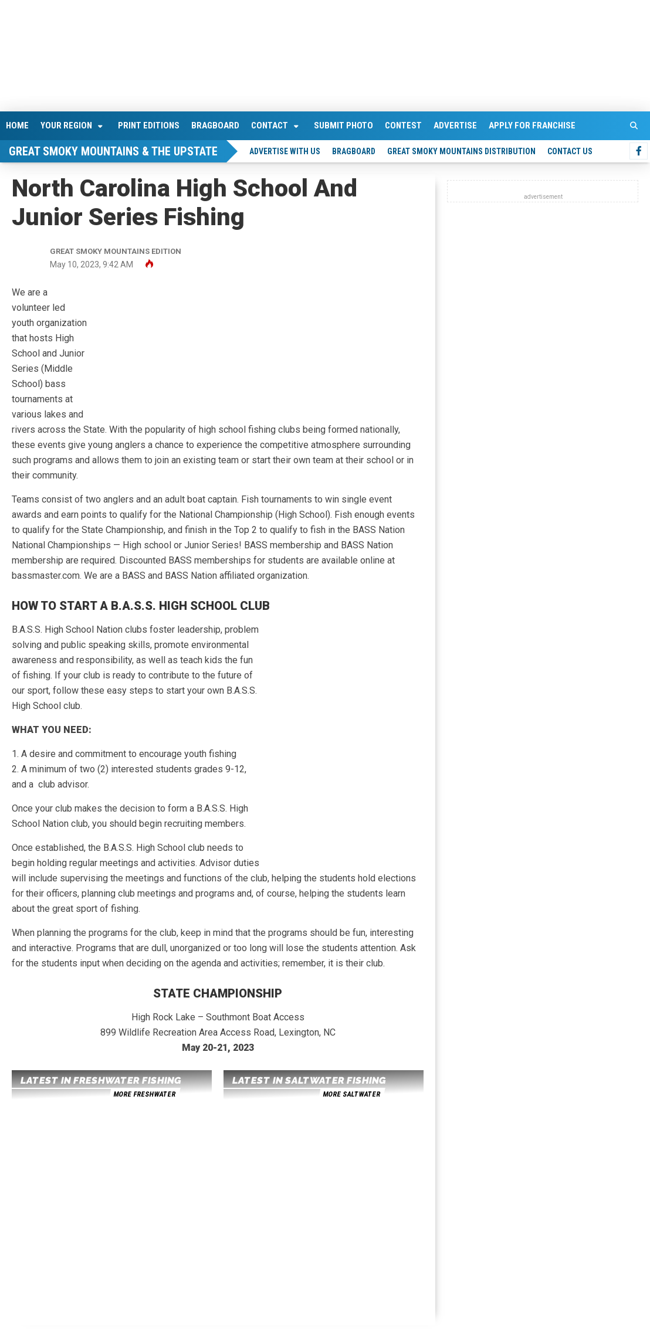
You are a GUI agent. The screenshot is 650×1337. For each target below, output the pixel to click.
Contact (269, 125)
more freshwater (144, 1094)
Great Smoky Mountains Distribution (461, 151)
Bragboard (215, 125)
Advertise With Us (284, 151)
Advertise (455, 125)
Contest (403, 125)
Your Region (66, 125)
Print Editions (149, 125)
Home (17, 125)
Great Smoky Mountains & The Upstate (113, 151)
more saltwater (351, 1094)
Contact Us (570, 151)
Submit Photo (343, 125)
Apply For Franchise (532, 125)
